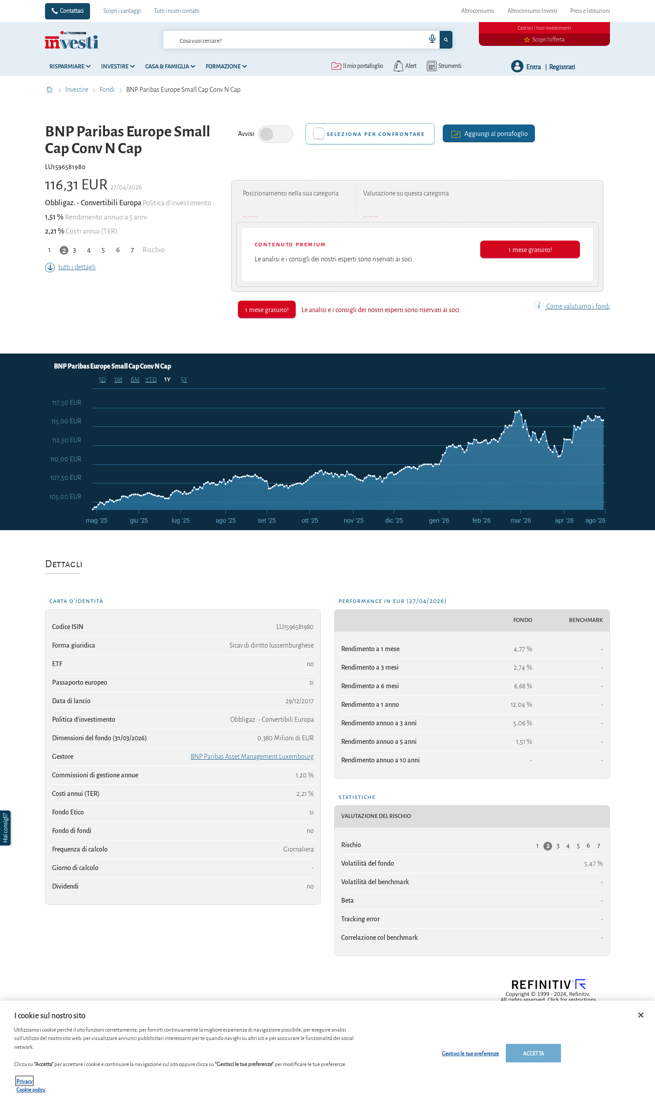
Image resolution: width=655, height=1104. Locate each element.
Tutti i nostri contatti (177, 11)
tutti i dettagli (70, 267)
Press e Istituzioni (590, 11)
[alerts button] (404, 66)
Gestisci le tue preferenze (470, 1053)
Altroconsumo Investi (532, 11)
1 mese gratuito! (530, 249)
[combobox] (307, 40)
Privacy (24, 1081)
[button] (6, 828)
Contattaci (71, 11)
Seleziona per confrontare (376, 133)
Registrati (562, 66)
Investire (77, 89)
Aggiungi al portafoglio (489, 133)
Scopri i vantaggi (122, 11)
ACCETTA (533, 1053)
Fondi (108, 89)
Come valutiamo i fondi (572, 306)
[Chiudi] (641, 1015)
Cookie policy (30, 1089)
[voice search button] (429, 40)
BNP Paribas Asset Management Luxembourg (252, 756)
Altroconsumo (477, 11)
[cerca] (280, 40)
